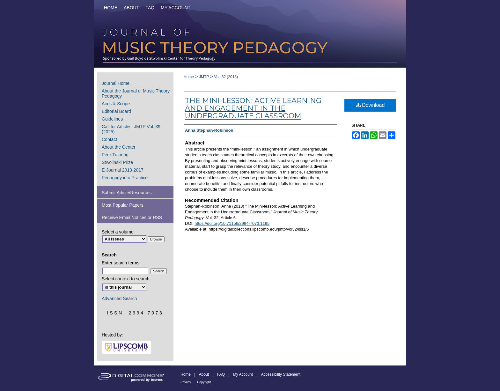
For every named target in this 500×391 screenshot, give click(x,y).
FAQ (221, 374)
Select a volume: (118, 231)
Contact (109, 139)
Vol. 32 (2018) (226, 77)
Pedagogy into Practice (125, 177)
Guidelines (112, 119)
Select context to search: (126, 278)
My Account (243, 374)
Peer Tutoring (115, 154)
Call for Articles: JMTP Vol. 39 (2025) (131, 129)
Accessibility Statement (280, 374)
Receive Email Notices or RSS (132, 217)
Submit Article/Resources (126, 192)
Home (189, 77)
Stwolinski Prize (117, 162)
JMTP (204, 77)
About (204, 374)
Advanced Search (119, 298)
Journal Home (115, 83)
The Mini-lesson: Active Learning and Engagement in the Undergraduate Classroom (253, 108)
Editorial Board (116, 111)
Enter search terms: (121, 262)
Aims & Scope (116, 103)
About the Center (119, 147)
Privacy (185, 382)
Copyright (204, 382)
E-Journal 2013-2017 (122, 170)
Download (370, 105)
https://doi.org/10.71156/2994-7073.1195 (232, 223)
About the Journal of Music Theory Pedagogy (136, 93)
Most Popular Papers (122, 205)
